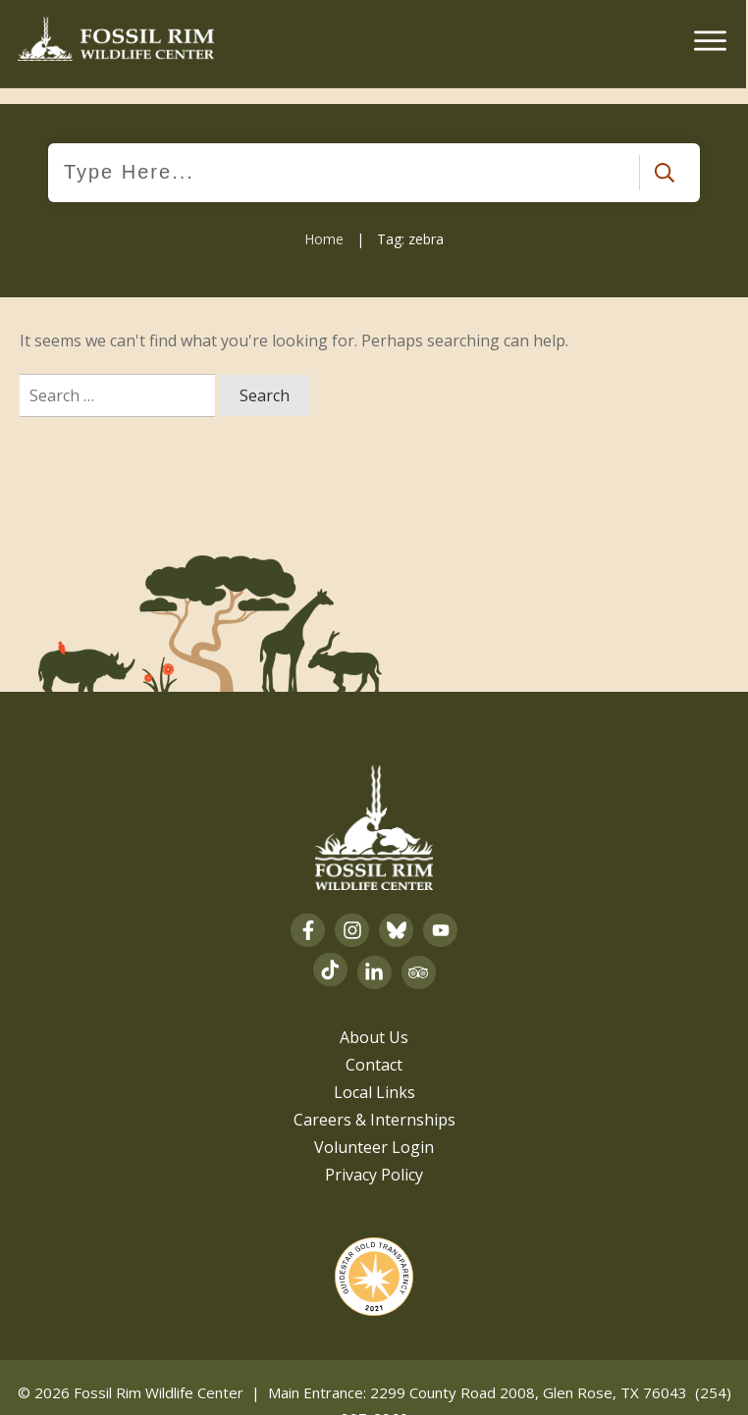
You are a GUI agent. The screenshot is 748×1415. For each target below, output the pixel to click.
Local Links (374, 1075)
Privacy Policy (374, 1158)
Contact (374, 1048)
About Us (374, 1020)
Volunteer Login (374, 1130)
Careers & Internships (374, 1103)
